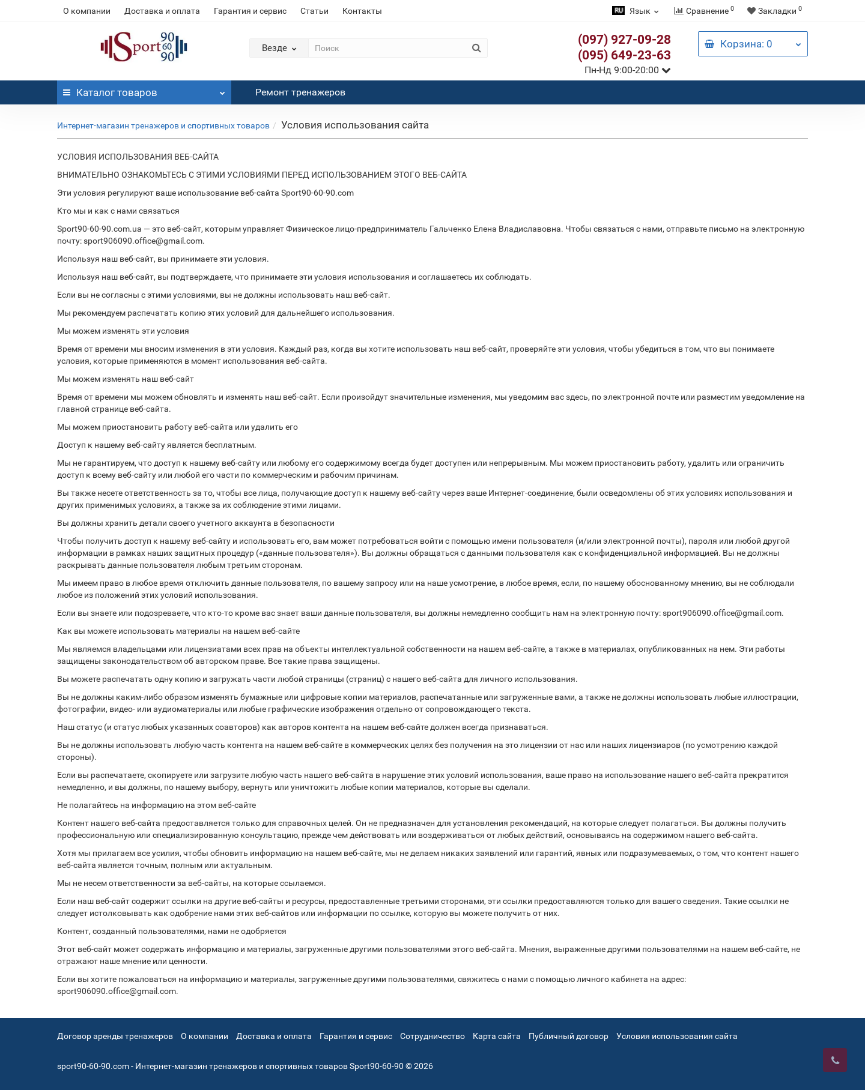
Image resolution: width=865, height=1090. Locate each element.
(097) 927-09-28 (624, 39)
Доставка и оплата (162, 11)
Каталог (144, 89)
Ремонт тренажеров (300, 92)
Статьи (314, 11)
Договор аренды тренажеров (115, 1036)
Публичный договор (569, 1036)
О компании (87, 11)
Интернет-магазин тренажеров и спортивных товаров (163, 125)
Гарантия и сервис (250, 11)
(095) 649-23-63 (624, 55)
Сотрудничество (432, 1036)
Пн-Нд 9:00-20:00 (627, 70)
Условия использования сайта (677, 1036)
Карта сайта (497, 1036)
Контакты (362, 11)
